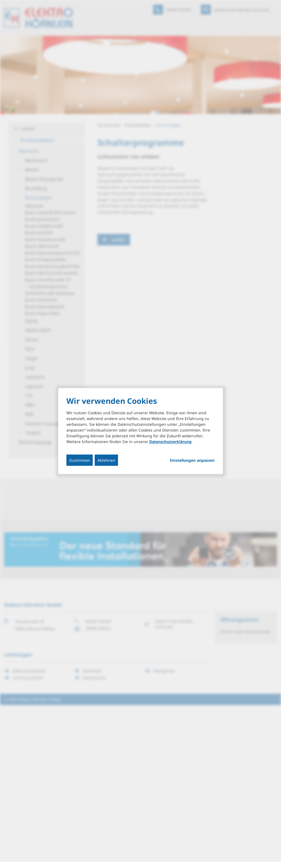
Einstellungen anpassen (192, 460)
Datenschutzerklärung (170, 441)
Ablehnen (106, 460)
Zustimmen (79, 460)
